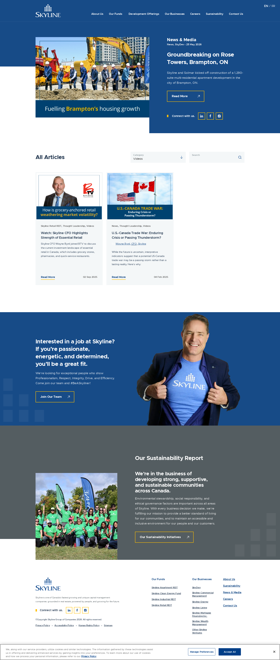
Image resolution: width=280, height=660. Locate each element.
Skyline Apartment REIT (165, 587)
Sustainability (214, 14)
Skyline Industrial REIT (164, 599)
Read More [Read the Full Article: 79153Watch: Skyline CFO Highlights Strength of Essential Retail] (119, 277)
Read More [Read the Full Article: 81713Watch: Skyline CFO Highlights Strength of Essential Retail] (48, 277)
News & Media (232, 592)
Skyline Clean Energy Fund (166, 593)
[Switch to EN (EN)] (266, 6)
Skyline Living (199, 607)
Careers (195, 14)
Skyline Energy (200, 601)
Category (138, 155)
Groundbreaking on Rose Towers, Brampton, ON (200, 58)
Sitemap (108, 625)
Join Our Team (51, 397)
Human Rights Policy (89, 625)
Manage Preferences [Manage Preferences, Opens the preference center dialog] (201, 651)
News (170, 44)
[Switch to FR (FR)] (273, 6)
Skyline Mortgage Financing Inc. (201, 614)
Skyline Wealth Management (200, 623)
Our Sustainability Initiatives (160, 537)
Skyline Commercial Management (203, 594)
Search (196, 155)
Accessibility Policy (64, 625)
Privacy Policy (43, 625)
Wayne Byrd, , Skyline (131, 243)
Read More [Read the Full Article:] (180, 96)
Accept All (230, 651)
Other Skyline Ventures (199, 631)
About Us (97, 14)
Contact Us (236, 14)
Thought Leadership (74, 225)
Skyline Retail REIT (51, 225)
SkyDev (179, 44)
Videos (90, 225)
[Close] (274, 652)
